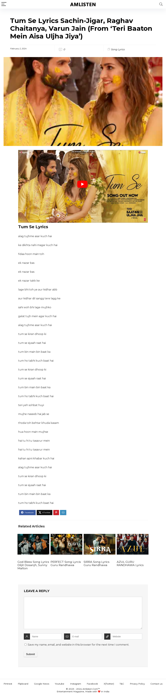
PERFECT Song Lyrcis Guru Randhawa (66, 563)
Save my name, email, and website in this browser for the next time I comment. (78, 644)
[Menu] (4, 4)
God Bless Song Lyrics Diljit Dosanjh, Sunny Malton (33, 565)
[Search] (161, 4)
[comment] (83, 613)
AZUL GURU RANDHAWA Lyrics (130, 563)
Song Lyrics (117, 49)
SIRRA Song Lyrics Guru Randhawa (96, 563)
